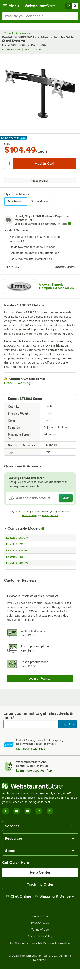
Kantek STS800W (17, 563)
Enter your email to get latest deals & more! (38, 715)
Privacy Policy (50, 515)
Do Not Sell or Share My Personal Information (40, 943)
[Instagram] (5, 811)
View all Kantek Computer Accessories (56, 286)
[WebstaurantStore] (40, 786)
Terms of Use (29, 515)
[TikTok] (38, 811)
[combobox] (40, 16)
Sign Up (67, 724)
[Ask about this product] (40, 498)
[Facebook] (27, 811)
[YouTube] (16, 811)
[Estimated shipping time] (70, 223)
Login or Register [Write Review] (40, 678)
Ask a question (33, 49)
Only (7, 144)
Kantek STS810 (15, 556)
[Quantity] (9, 163)
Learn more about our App (34, 770)
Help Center (40, 872)
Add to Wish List (40, 180)
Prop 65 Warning (17, 383)
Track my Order (40, 884)
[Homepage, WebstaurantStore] (40, 5)
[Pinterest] (50, 811)
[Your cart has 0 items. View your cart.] (71, 6)
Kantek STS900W (17, 537)
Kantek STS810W (16, 550)
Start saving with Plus (30, 748)
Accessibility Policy (40, 936)
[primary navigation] (11, 6)
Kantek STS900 (15, 544)
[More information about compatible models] (43, 528)
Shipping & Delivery (54, 896)
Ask (66, 498)
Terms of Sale (40, 916)
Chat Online (18, 896)
